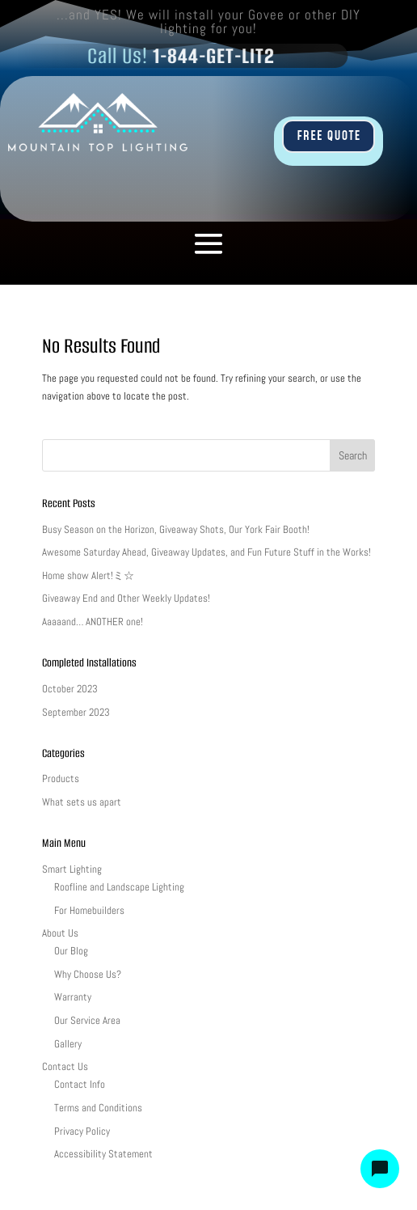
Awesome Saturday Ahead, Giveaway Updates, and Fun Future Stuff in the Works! (206, 552)
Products (60, 778)
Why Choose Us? (87, 974)
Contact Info (79, 1084)
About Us (60, 933)
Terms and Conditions (98, 1108)
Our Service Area (87, 1020)
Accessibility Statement (103, 1154)
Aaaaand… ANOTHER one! (92, 621)
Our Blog (71, 951)
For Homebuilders (89, 910)
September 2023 (76, 712)
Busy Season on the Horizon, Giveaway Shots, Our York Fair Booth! (176, 529)
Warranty (72, 997)
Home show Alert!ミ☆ (88, 575)
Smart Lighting (72, 869)
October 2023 (70, 689)
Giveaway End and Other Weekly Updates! (126, 598)
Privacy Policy (82, 1131)
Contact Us (65, 1066)
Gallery (68, 1044)
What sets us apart (81, 802)
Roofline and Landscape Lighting (119, 887)
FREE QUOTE (328, 136)
